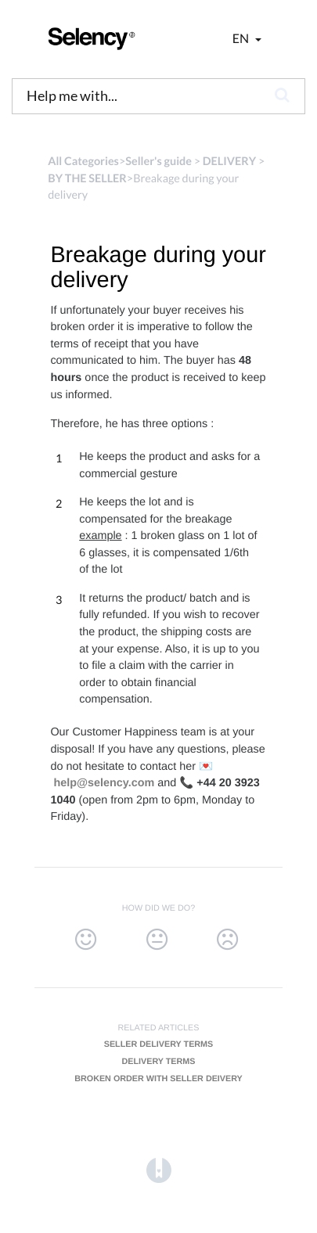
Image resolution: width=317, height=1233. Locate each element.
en (241, 38)
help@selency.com (103, 783)
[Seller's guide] (158, 161)
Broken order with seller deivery (158, 1079)
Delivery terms (158, 1061)
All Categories (83, 161)
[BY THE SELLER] (87, 178)
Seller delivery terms (159, 1044)
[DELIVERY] (229, 161)
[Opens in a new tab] (158, 1170)
